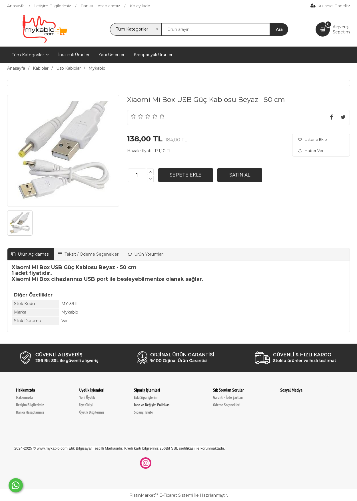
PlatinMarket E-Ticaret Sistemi (161, 495)
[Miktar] (137, 175)
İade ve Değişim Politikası (152, 404)
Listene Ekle (312, 139)
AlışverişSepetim (341, 29)
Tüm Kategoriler (28, 54)
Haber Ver (311, 150)
